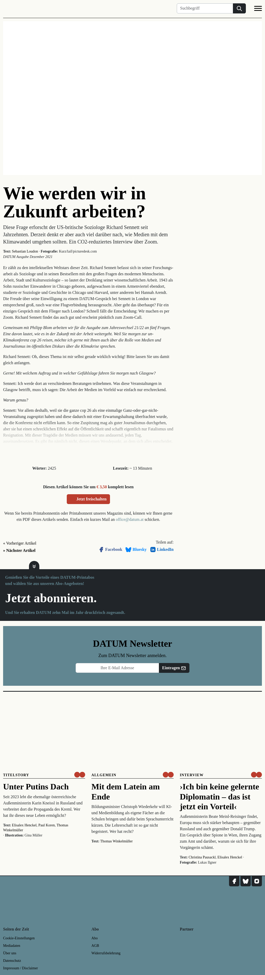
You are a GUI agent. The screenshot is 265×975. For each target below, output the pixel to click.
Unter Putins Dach (36, 786)
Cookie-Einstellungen (19, 938)
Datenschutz (12, 961)
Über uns (9, 953)
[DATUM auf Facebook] (234, 881)
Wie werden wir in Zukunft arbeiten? (74, 202)
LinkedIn (162, 549)
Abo (94, 938)
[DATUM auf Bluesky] (245, 881)
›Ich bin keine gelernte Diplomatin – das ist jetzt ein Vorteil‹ (219, 796)
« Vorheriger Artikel (19, 543)
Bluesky (135, 549)
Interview (192, 775)
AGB (95, 946)
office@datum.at (129, 519)
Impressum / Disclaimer (20, 968)
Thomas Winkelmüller (116, 841)
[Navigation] (258, 9)
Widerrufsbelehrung (105, 953)
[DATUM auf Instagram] (257, 881)
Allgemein (103, 775)
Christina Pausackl (202, 857)
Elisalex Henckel (24, 825)
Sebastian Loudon (25, 251)
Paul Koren (46, 825)
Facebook (110, 549)
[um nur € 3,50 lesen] (79, 775)
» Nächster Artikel (19, 550)
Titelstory (16, 775)
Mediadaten (11, 946)
